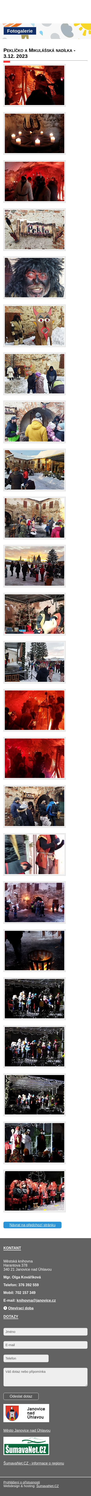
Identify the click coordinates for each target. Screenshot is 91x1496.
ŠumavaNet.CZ (47, 1486)
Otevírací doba (20, 1308)
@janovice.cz (44, 1300)
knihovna (25, 1300)
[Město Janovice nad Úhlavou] (26, 1421)
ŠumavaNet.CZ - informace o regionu (33, 1463)
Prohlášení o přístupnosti (21, 1482)
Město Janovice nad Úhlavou (26, 1430)
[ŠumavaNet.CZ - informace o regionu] (26, 1454)
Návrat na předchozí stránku (33, 1225)
